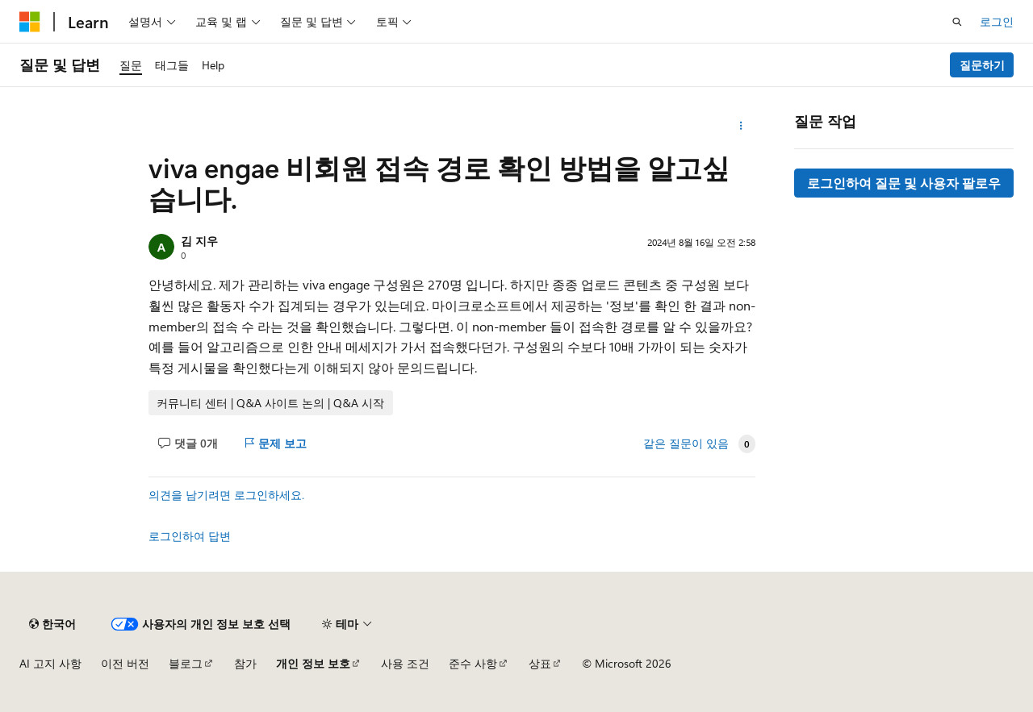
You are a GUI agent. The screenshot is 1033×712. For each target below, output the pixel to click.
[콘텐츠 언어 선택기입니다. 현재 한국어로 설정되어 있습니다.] (52, 624)
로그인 (997, 21)
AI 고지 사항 (50, 663)
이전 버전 (125, 663)
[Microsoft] (29, 21)
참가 (245, 663)
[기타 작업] (741, 126)
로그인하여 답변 (189, 535)
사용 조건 (405, 663)
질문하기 (982, 65)
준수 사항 (473, 663)
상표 (540, 663)
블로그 (186, 663)
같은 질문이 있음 (686, 443)
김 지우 (199, 240)
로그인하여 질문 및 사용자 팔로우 (904, 182)
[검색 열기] (957, 21)
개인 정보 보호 (313, 663)
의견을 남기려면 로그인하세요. (226, 494)
